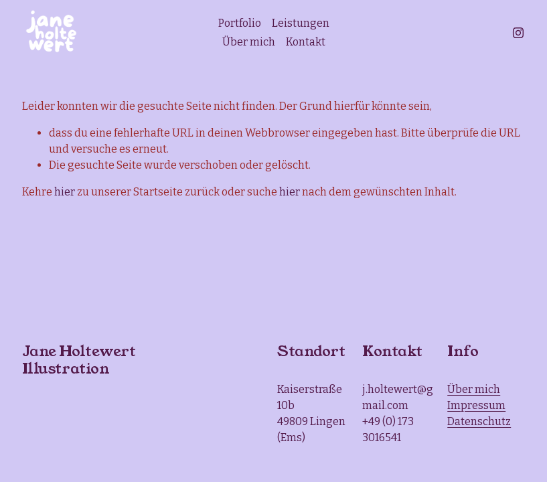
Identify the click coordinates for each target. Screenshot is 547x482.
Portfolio (239, 23)
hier (64, 191)
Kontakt (305, 41)
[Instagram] (518, 32)
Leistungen (300, 23)
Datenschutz (479, 421)
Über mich (248, 41)
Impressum (476, 405)
